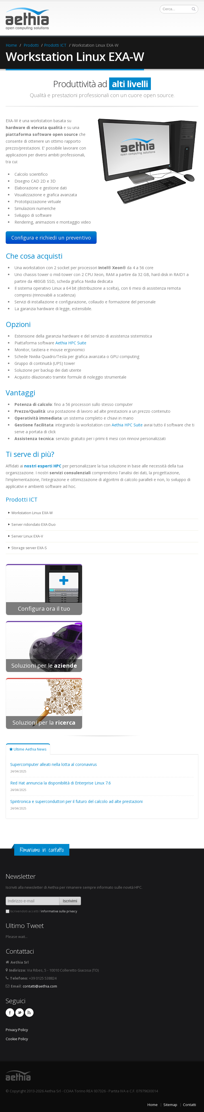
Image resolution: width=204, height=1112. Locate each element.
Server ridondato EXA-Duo (33, 524)
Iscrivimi (70, 901)
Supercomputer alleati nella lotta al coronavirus (53, 764)
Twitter (19, 1012)
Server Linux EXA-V (27, 536)
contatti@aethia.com (40, 986)
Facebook (10, 1012)
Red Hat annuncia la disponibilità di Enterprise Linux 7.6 (60, 783)
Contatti (189, 1104)
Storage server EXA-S (29, 547)
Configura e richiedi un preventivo (51, 237)
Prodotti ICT (55, 45)
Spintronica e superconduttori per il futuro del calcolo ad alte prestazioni (76, 801)
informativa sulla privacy (59, 911)
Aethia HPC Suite (70, 343)
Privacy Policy (17, 1029)
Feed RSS (29, 1012)
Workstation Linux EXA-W (32, 512)
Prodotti (31, 45)
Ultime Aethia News (28, 749)
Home (11, 45)
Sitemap (170, 1104)
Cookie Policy (17, 1039)
